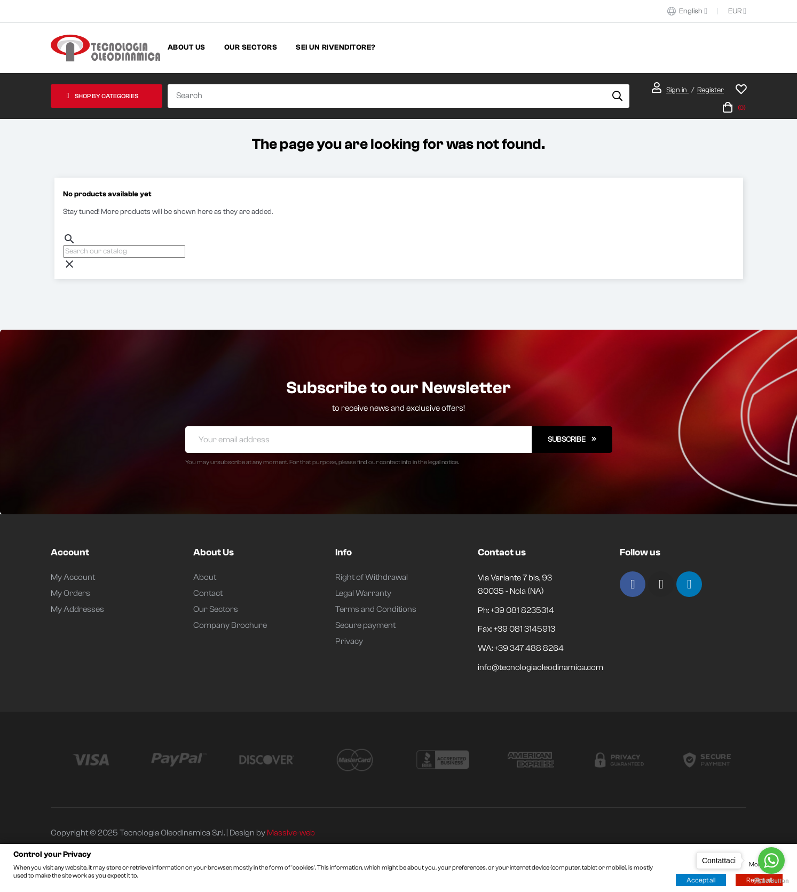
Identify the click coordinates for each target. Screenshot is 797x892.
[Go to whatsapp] (771, 860)
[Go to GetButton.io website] (771, 881)
